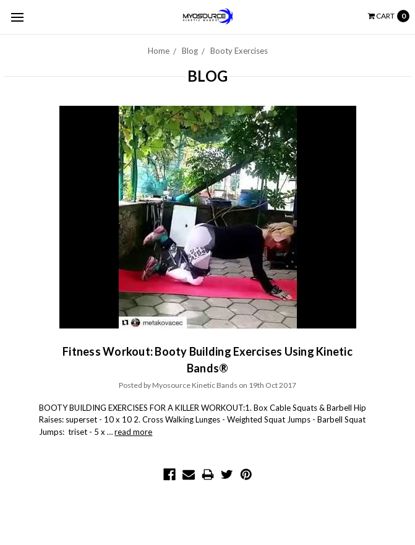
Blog (190, 51)
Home (158, 51)
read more (133, 432)
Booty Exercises (239, 51)
